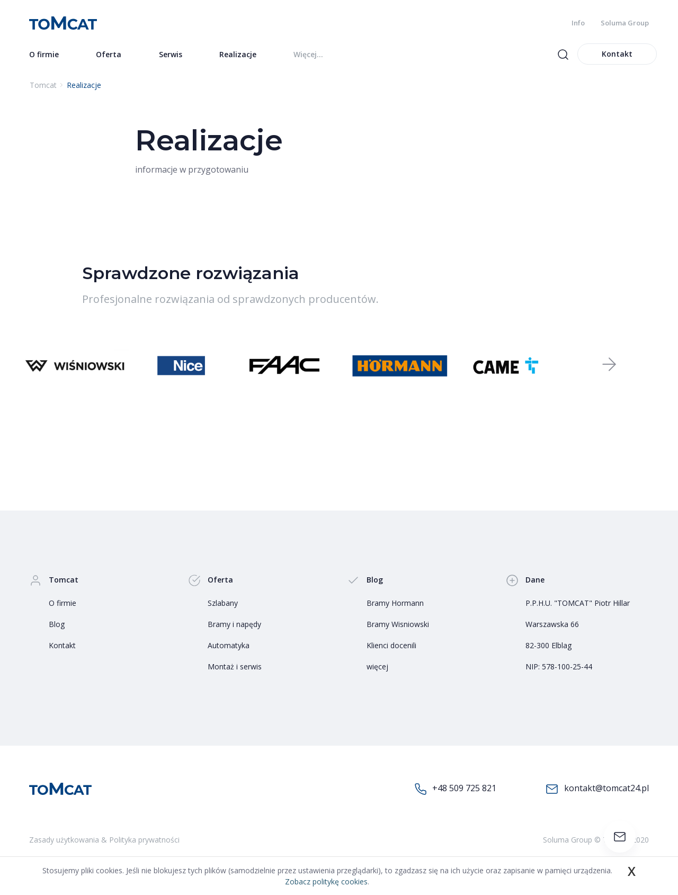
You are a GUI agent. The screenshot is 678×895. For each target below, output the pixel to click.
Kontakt (617, 54)
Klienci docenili (391, 645)
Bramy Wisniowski (398, 624)
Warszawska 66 (552, 624)
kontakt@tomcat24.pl (597, 788)
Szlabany (223, 603)
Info (578, 23)
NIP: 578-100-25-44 (558, 666)
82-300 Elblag (548, 645)
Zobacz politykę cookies (326, 881)
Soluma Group (625, 23)
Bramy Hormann (395, 603)
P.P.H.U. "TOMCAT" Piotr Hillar (577, 603)
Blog (57, 624)
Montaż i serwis (235, 666)
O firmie (62, 603)
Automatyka (228, 645)
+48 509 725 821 (455, 788)
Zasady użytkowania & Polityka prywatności (104, 840)
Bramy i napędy (234, 624)
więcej (377, 666)
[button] (609, 365)
